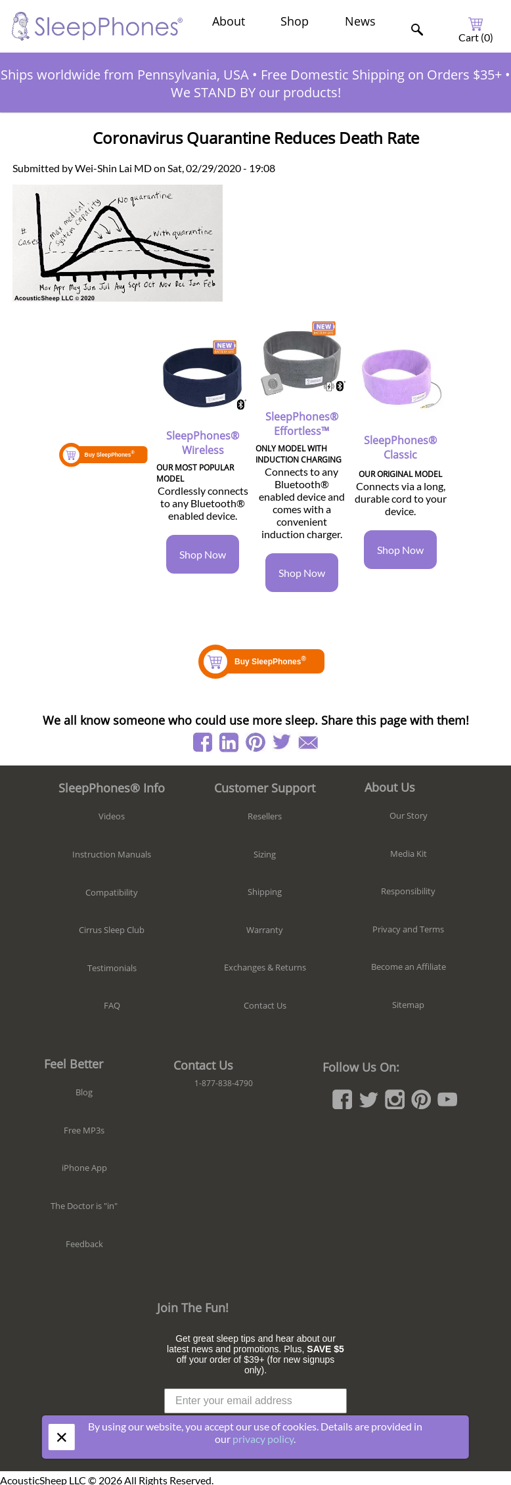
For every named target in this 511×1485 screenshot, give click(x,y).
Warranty (264, 930)
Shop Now (202, 554)
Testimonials (112, 968)
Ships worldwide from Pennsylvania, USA (125, 74)
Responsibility (408, 891)
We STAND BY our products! (256, 92)
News (360, 21)
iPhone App (84, 1168)
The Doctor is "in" (84, 1206)
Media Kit (408, 853)
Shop (294, 21)
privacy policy (263, 1438)
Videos (112, 816)
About (228, 21)
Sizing (265, 854)
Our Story (408, 815)
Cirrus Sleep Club (111, 930)
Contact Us (265, 1005)
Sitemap (408, 1005)
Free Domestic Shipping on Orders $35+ (381, 74)
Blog (84, 1092)
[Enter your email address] (255, 1400)
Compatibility (111, 892)
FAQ (112, 1005)
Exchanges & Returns (265, 967)
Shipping (265, 892)
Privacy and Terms (408, 929)
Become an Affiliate (408, 966)
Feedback (84, 1244)
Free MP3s (84, 1130)
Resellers (265, 816)
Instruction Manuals (111, 854)
